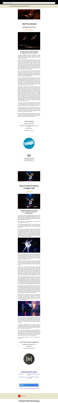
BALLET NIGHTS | (29, 374)
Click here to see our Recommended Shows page (29, 388)
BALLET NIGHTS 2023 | (29, 377)
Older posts (22, 396)
